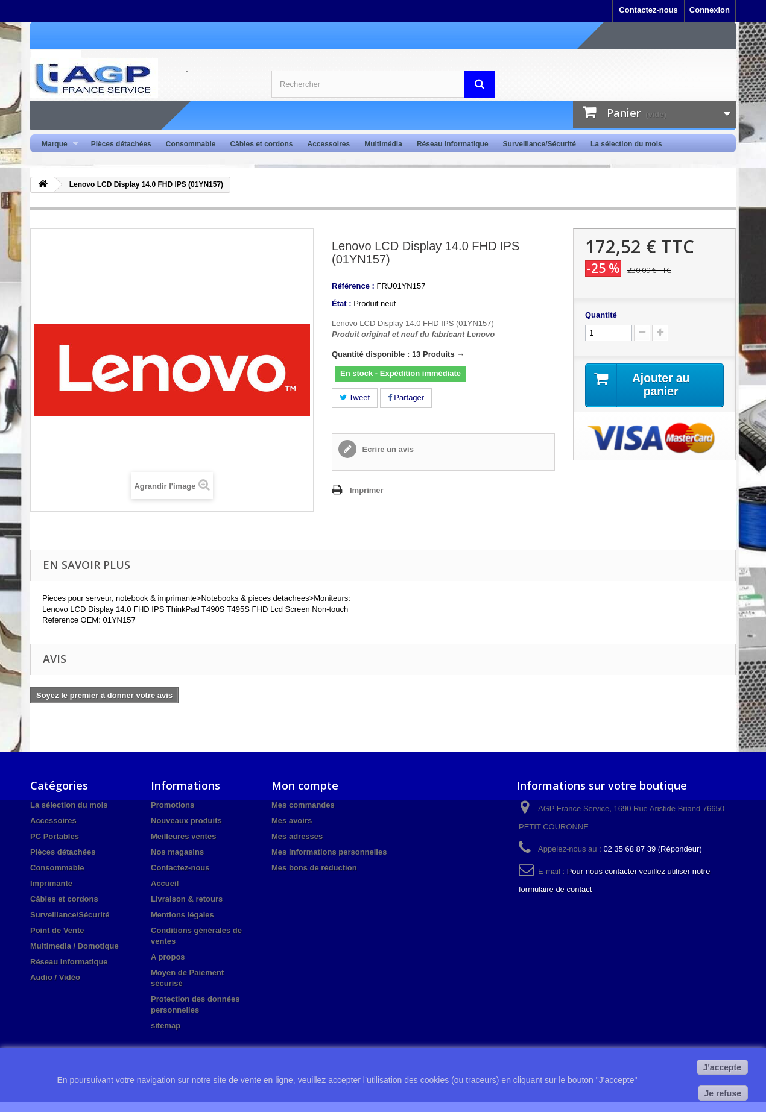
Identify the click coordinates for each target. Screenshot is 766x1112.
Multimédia (383, 144)
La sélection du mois (626, 144)
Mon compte (304, 785)
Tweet (355, 397)
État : (342, 303)
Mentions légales (182, 914)
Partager (406, 397)
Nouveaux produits (186, 820)
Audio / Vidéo (55, 977)
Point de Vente (57, 930)
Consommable (191, 144)
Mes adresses (297, 836)
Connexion (709, 9)
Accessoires (328, 144)
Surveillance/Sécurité (539, 144)
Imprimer (367, 490)
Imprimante (51, 883)
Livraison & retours (187, 898)
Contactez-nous (648, 9)
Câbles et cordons (261, 144)
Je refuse (722, 1093)
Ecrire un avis (387, 449)
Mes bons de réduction (314, 867)
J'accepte (722, 1067)
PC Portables (54, 836)
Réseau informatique (453, 144)
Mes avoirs (291, 820)
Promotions (172, 804)
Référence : (353, 286)
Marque (56, 144)
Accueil (165, 883)
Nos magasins (177, 851)
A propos (168, 956)
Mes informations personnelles (329, 851)
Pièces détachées (121, 144)
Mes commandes (303, 804)
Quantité (601, 314)
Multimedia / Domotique (74, 945)
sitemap (165, 1025)
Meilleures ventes (183, 836)
